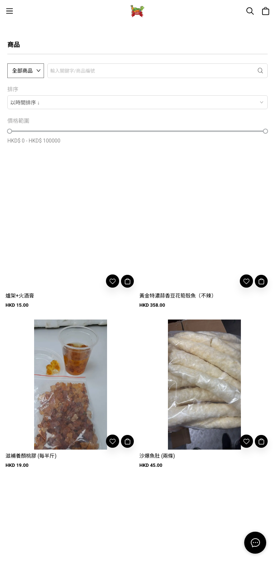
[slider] (9, 131)
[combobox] (137, 102)
